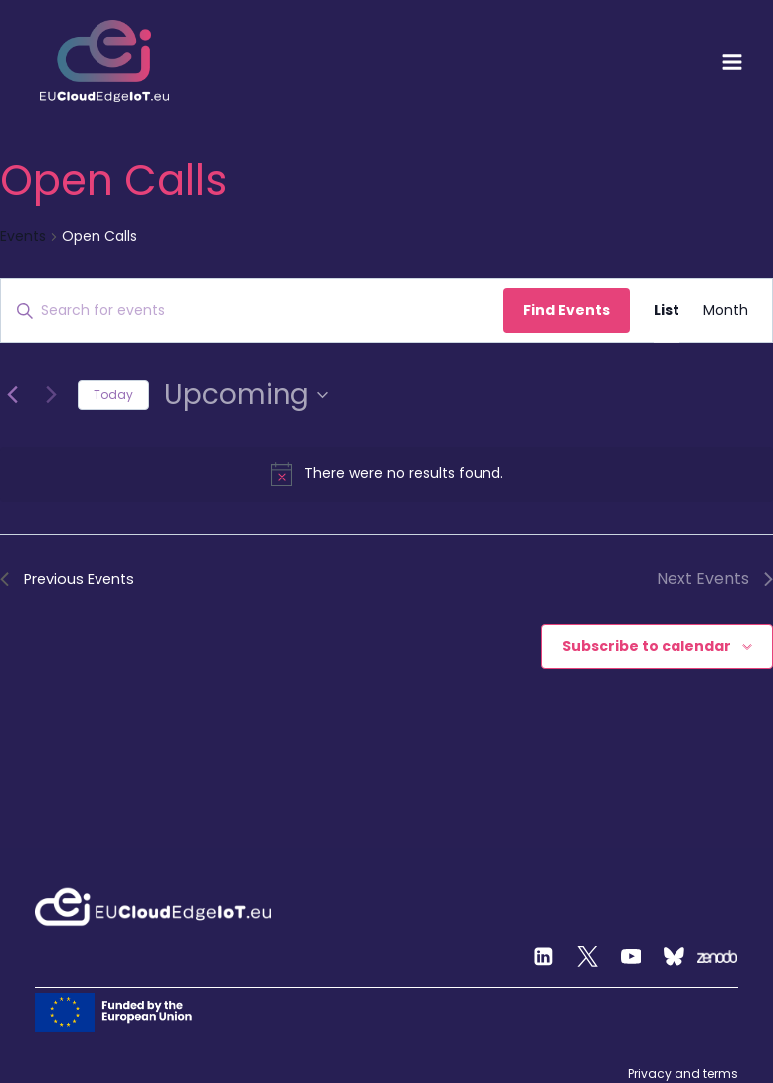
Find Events (566, 310)
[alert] (386, 474)
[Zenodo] (717, 957)
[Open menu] (732, 62)
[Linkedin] (544, 957)
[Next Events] (51, 395)
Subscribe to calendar (646, 647)
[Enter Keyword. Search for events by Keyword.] (252, 310)
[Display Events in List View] (666, 310)
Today (113, 394)
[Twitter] (588, 957)
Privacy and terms (683, 1073)
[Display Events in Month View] (725, 310)
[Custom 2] (674, 957)
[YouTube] (631, 957)
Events (23, 236)
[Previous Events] (12, 395)
